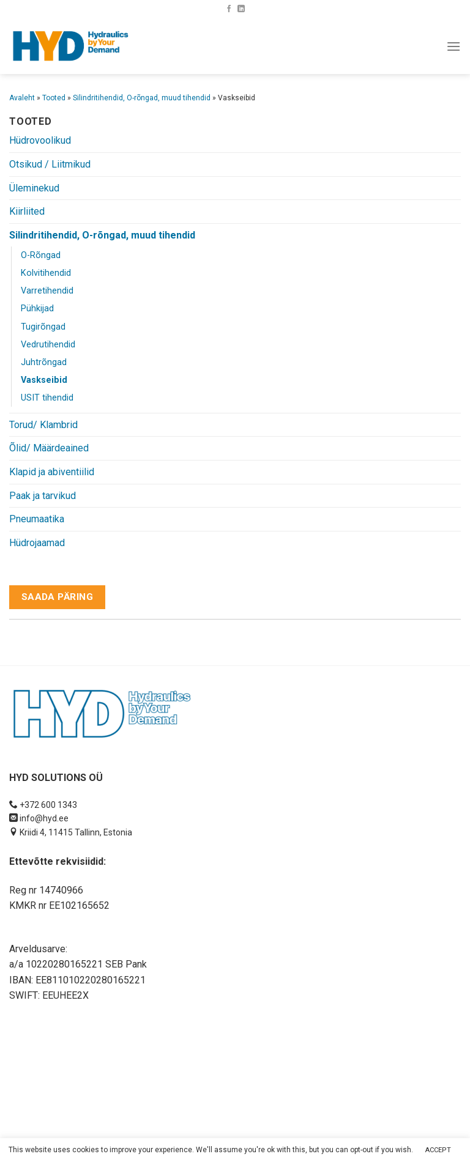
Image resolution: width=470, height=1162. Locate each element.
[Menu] (453, 46)
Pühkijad (37, 308)
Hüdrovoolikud (40, 140)
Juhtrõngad (44, 362)
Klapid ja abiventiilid (51, 472)
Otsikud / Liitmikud (50, 164)
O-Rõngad (41, 255)
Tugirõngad (43, 327)
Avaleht (22, 98)
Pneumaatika (36, 519)
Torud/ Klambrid (43, 425)
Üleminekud (34, 188)
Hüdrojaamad (37, 543)
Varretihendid (47, 291)
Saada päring (57, 596)
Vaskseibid (44, 380)
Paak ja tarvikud (42, 495)
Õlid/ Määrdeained (49, 448)
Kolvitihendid (46, 273)
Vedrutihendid (48, 344)
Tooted (53, 98)
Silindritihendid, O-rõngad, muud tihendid (142, 98)
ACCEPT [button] (438, 1150)
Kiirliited (27, 211)
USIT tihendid (47, 398)
